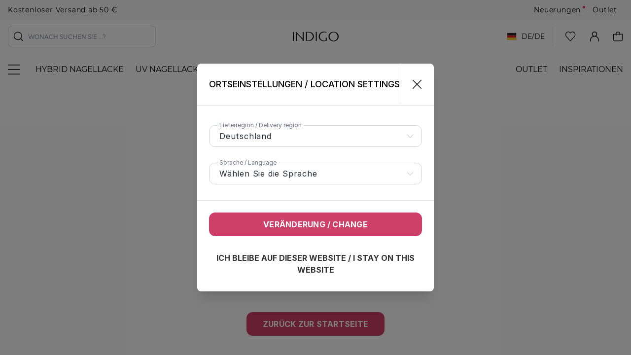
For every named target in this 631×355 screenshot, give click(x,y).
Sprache (248, 162)
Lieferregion (260, 125)
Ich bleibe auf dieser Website (315, 264)
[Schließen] (413, 84)
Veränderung (315, 224)
